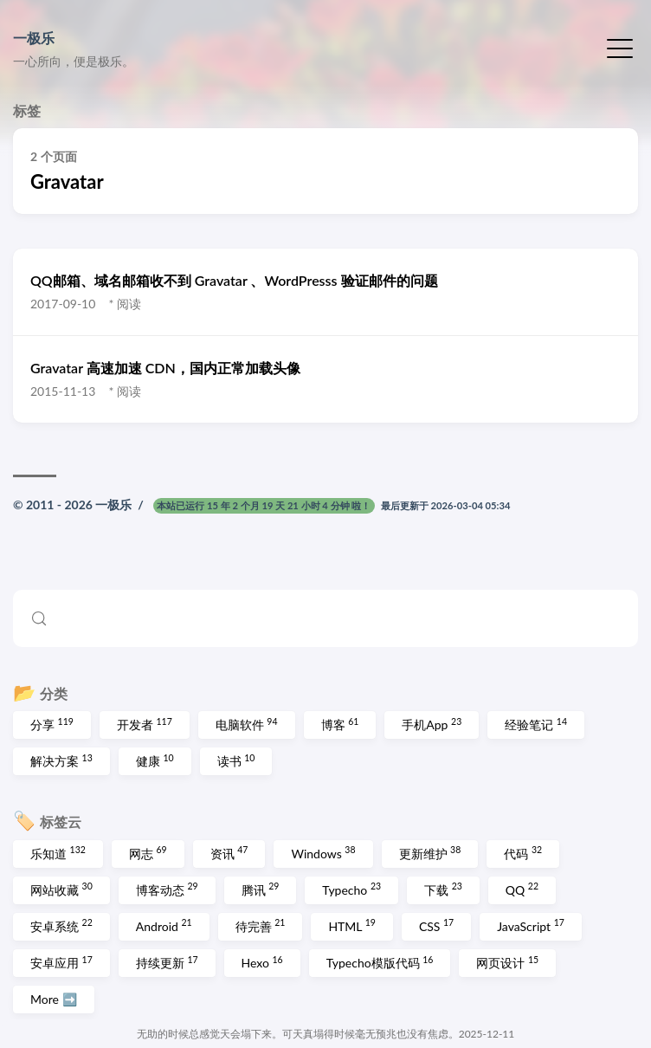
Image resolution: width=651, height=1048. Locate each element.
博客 (340, 724)
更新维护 (430, 852)
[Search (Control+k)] (325, 618)
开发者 (144, 724)
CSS (436, 925)
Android (164, 925)
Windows (323, 852)
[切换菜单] (620, 46)
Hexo (262, 962)
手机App (431, 724)
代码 (523, 852)
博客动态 (167, 888)
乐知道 (58, 852)
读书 (236, 760)
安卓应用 (61, 962)
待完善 (260, 925)
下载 (443, 888)
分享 (52, 724)
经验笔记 (536, 724)
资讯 (229, 852)
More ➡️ (53, 999)
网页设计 (507, 962)
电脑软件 (247, 724)
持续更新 (167, 962)
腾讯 (261, 888)
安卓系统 (61, 925)
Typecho (351, 888)
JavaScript (530, 925)
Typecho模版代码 (380, 962)
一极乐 (34, 37)
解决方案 (61, 760)
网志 (148, 852)
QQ (522, 888)
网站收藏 (61, 888)
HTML (352, 925)
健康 (155, 760)
